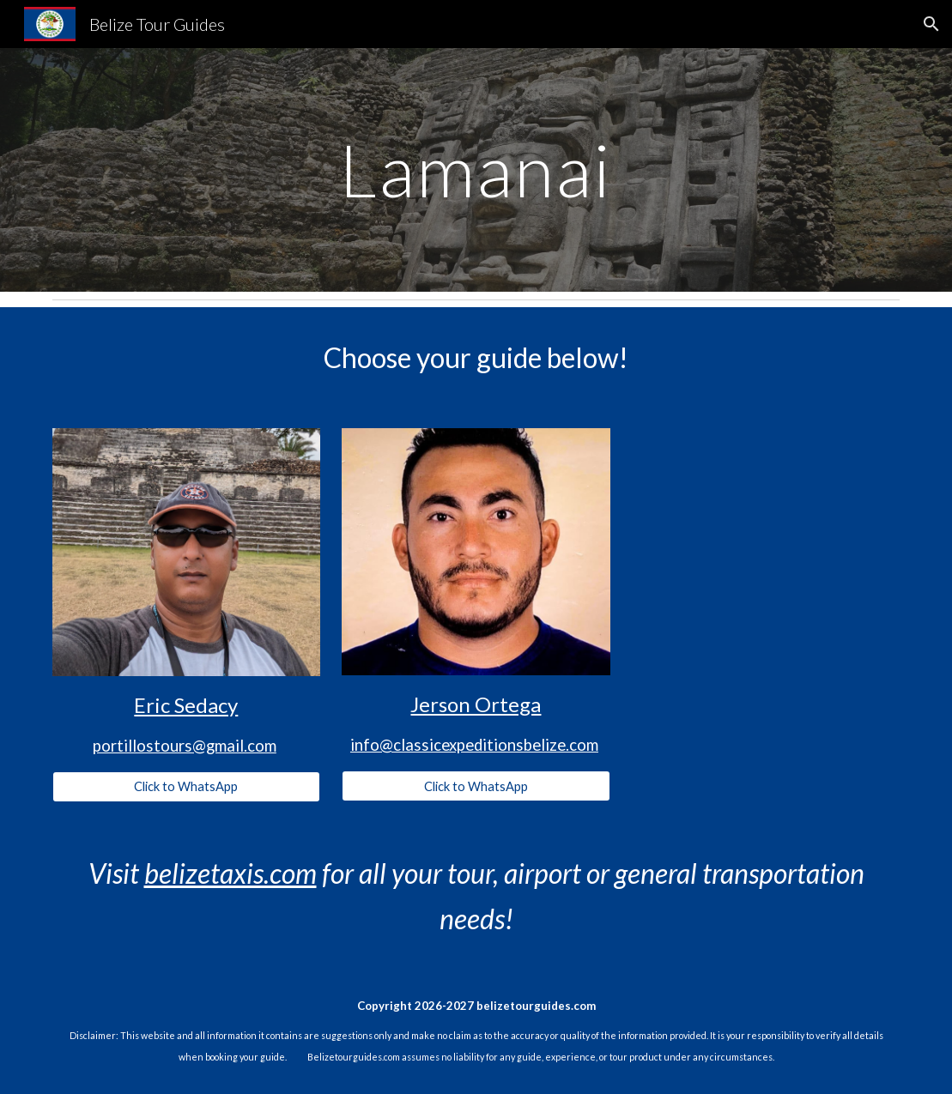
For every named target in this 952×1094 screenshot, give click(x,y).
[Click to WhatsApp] (186, 786)
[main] (476, 169)
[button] (931, 24)
